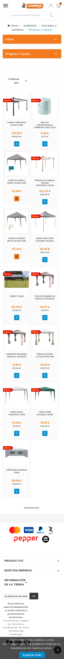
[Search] (51, 15)
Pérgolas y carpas (17, 53)
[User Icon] (51, 6)
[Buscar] (28, 15)
